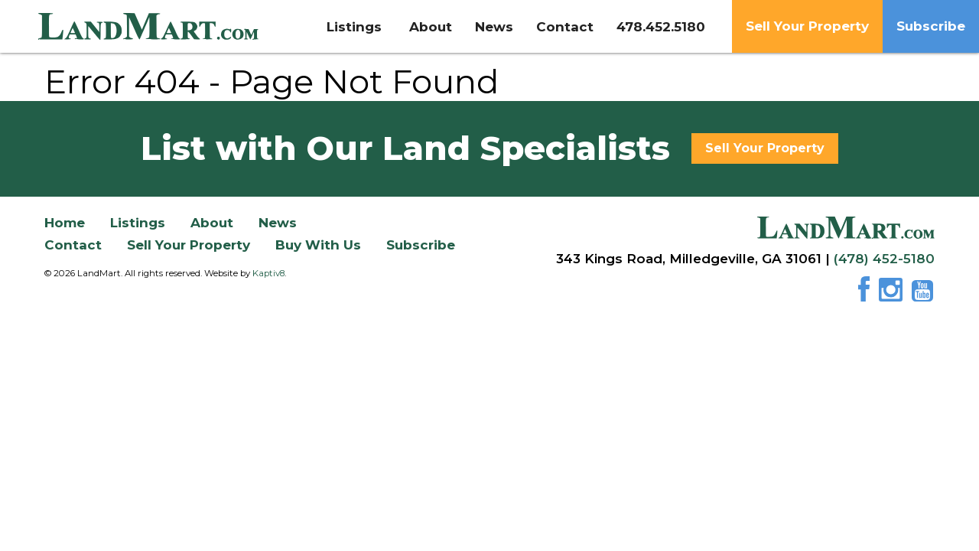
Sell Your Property (807, 26)
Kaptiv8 (268, 273)
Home (64, 223)
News (494, 26)
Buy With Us (318, 245)
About (430, 26)
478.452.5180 (660, 26)
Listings (356, 26)
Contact (565, 26)
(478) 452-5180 (884, 258)
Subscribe (930, 26)
